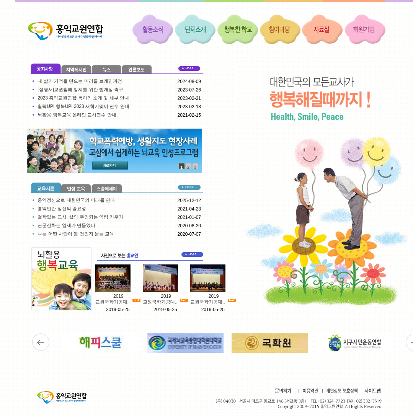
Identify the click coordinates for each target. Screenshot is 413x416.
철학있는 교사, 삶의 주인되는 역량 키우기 (80, 217)
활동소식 (152, 28)
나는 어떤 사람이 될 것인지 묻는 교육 (76, 234)
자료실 (322, 28)
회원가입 (365, 28)
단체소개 (195, 28)
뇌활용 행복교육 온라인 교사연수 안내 (77, 114)
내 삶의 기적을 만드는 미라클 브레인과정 (80, 81)
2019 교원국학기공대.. (112, 299)
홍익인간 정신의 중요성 (62, 208)
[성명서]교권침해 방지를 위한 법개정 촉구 (80, 89)
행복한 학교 (237, 28)
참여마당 (280, 28)
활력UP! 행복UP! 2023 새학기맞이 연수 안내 (83, 106)
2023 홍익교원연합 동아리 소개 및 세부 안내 (83, 98)
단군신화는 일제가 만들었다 (66, 225)
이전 (40, 342)
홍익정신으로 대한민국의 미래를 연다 (76, 200)
